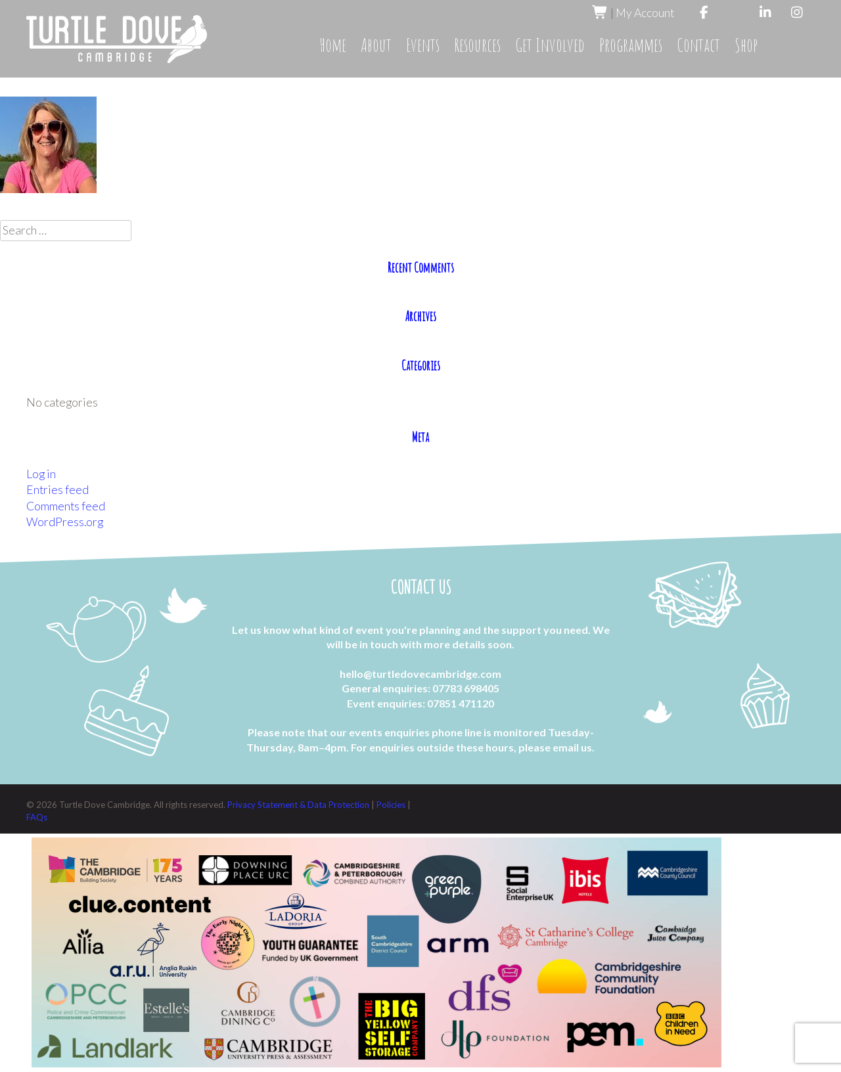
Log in (41, 474)
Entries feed (57, 490)
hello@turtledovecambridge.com (420, 673)
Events (423, 45)
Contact (698, 45)
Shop (746, 45)
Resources (477, 45)
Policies (391, 804)
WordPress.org (64, 522)
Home (332, 45)
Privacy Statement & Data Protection (299, 804)
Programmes (630, 45)
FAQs (36, 817)
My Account (645, 13)
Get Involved (550, 45)
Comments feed (65, 506)
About (376, 45)
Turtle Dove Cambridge (116, 39)
